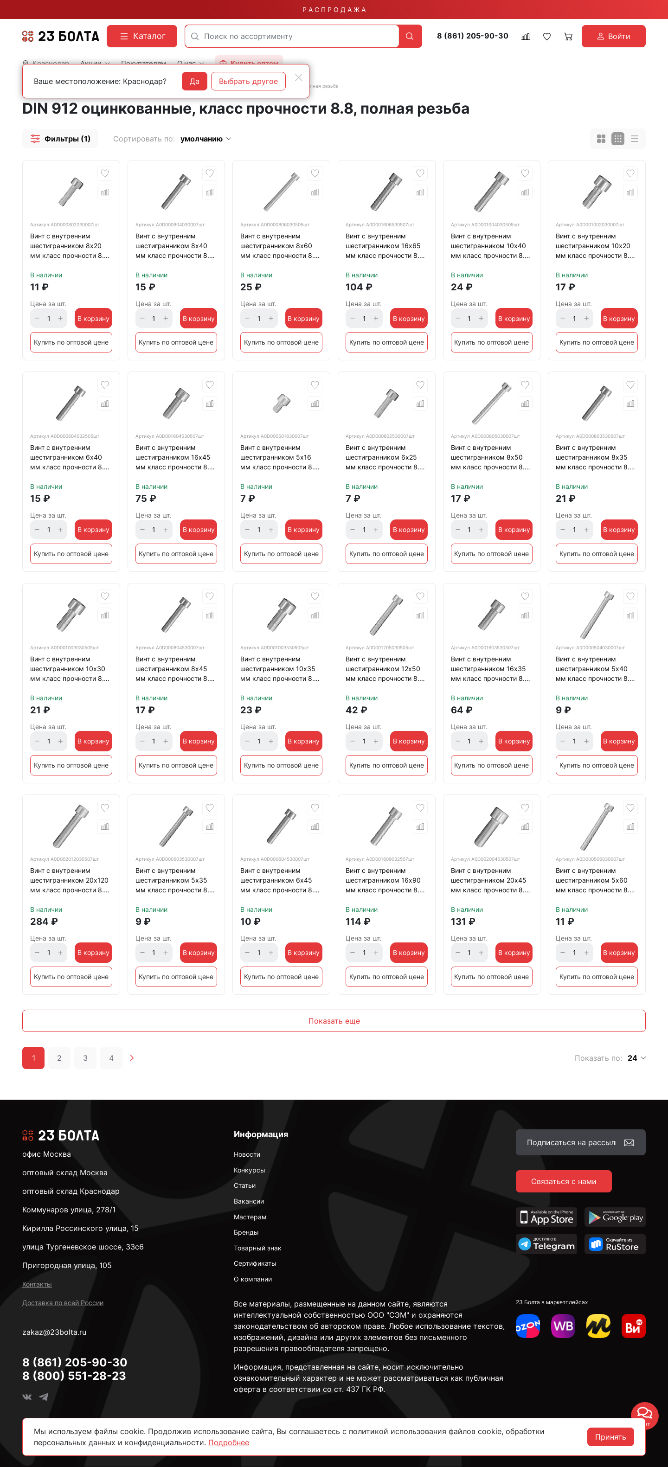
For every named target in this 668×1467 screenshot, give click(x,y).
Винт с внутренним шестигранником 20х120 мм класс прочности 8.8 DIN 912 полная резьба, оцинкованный (69, 881)
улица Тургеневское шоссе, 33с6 (83, 1246)
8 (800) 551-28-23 (74, 1376)
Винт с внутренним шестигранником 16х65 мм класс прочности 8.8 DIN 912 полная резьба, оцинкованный (385, 247)
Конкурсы (249, 1170)
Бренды (246, 1232)
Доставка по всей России (62, 1303)
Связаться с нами (564, 1181)
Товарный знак (258, 1248)
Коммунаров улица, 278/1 (69, 1209)
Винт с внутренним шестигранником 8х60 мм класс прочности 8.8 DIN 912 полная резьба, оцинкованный (279, 247)
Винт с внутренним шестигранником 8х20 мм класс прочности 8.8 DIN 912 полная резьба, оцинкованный (69, 247)
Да (194, 81)
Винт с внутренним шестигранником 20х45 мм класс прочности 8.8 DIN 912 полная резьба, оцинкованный (490, 881)
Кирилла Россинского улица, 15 (80, 1228)
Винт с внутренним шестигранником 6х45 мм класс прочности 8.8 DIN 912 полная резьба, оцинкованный (279, 881)
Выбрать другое (248, 81)
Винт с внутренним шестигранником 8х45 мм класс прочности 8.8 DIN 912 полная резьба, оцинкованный (174, 670)
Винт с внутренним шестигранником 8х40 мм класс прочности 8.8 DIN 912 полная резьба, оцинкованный (174, 247)
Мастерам (250, 1217)
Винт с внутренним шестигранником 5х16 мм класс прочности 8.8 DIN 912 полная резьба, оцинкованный (279, 458)
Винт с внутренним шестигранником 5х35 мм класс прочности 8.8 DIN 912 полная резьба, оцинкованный (174, 881)
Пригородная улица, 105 (67, 1265)
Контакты (37, 1284)
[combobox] (292, 36)
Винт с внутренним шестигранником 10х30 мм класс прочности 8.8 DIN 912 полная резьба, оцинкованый (69, 670)
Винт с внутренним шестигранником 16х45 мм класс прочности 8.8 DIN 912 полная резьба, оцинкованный (174, 458)
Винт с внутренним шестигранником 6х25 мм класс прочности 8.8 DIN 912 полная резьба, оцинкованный (385, 458)
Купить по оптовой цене (71, 342)
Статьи (245, 1185)
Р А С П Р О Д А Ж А (334, 9)
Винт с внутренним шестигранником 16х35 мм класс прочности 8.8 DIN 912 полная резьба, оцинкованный (490, 670)
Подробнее (228, 1442)
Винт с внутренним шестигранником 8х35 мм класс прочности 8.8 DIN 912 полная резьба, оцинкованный (595, 458)
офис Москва (46, 1154)
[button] (60, 138)
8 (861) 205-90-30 (472, 36)
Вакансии (249, 1201)
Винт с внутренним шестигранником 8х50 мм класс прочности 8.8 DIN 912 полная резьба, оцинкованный (490, 458)
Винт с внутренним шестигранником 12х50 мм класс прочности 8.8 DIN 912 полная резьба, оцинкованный (385, 670)
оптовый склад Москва (65, 1172)
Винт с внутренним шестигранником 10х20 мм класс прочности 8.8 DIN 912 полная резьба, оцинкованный (595, 247)
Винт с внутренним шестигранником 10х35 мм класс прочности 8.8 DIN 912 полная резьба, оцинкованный (279, 670)
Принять (610, 1436)
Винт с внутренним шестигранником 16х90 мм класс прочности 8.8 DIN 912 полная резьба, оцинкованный (385, 881)
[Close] (298, 77)
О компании (253, 1279)
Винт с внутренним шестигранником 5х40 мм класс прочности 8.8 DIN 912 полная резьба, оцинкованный (595, 670)
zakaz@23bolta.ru (54, 1332)
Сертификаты (255, 1263)
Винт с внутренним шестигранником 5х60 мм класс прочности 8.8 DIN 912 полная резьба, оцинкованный (595, 881)
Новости (247, 1154)
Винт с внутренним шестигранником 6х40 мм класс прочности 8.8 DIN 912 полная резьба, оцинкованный (69, 458)
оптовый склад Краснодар (71, 1191)
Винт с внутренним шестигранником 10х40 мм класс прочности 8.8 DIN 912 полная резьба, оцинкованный (490, 247)
